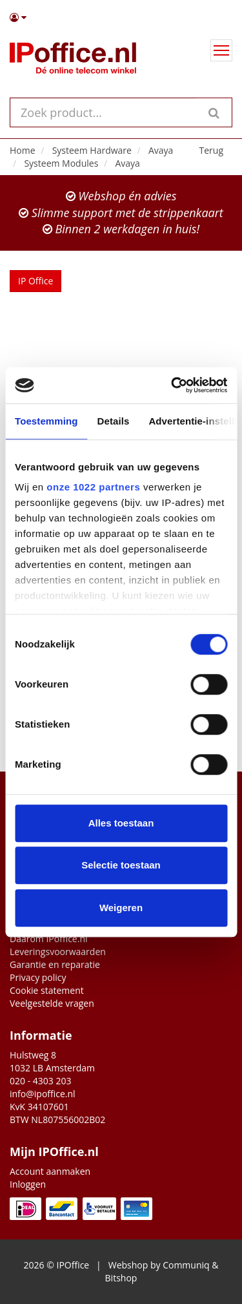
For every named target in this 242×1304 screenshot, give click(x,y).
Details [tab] (113, 420)
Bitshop (121, 1278)
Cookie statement (47, 990)
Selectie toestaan (121, 864)
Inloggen (28, 1184)
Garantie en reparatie (55, 964)
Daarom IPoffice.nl (49, 938)
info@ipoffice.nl (43, 1094)
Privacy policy (38, 977)
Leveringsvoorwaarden (58, 951)
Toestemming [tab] (46, 420)
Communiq (186, 1265)
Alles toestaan (121, 822)
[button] (121, 17)
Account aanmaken (50, 1171)
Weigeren (121, 907)
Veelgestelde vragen (52, 1003)
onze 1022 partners (93, 486)
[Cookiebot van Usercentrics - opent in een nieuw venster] (172, 385)
